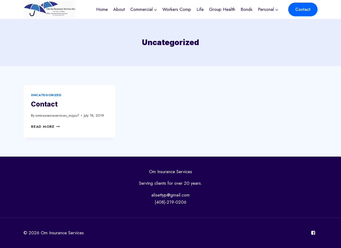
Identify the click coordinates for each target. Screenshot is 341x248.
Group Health (222, 9)
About (119, 9)
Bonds (246, 9)
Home (102, 9)
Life (200, 9)
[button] (155, 9)
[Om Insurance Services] (49, 9)
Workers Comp (176, 9)
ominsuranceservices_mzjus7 (57, 115)
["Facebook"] (313, 232)
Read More (45, 126)
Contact (302, 9)
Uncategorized (46, 95)
